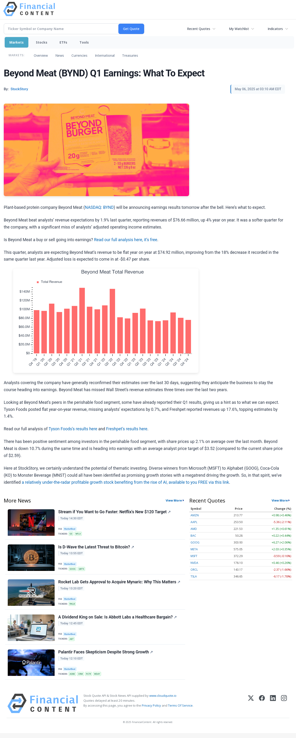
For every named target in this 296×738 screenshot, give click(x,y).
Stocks (41, 42)
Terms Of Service (180, 710)
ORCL (194, 570)
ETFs (63, 42)
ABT (72, 642)
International (105, 55)
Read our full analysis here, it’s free (125, 239)
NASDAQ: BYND (99, 207)
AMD (194, 529)
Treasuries (130, 55)
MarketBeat (70, 529)
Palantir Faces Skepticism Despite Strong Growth (106, 656)
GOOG (73, 570)
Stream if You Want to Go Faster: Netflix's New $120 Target (115, 512)
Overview (41, 55)
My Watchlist (239, 28)
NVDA (194, 563)
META (194, 549)
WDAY (99, 678)
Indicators (275, 28)
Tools (84, 42)
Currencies (79, 55)
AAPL (194, 522)
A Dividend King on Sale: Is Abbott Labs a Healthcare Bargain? (118, 620)
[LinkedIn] (273, 708)
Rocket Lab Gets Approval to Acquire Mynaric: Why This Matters (119, 584)
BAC (193, 536)
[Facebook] (262, 708)
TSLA (194, 576)
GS (71, 534)
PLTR (90, 678)
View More (174, 500)
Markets (16, 42)
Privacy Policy (151, 710)
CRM (81, 678)
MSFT (194, 556)
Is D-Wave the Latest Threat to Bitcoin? (96, 548)
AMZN (195, 515)
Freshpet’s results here (126, 429)
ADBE (73, 678)
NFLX (79, 534)
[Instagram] (284, 708)
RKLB (72, 606)
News (59, 55)
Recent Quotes (198, 28)
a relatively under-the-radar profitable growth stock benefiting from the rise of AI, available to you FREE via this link (125, 482)
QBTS (82, 570)
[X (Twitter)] (251, 708)
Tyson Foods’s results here (73, 429)
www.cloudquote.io (162, 700)
